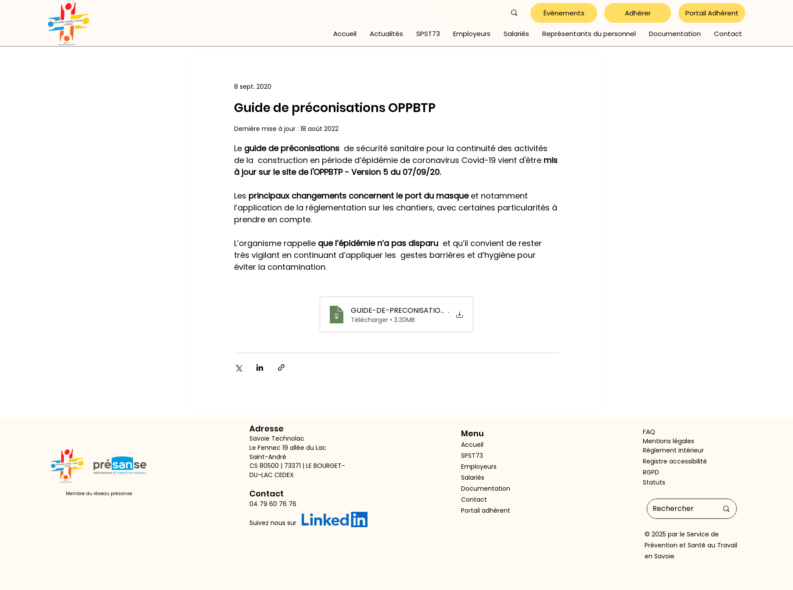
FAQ (649, 431)
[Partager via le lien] (281, 367)
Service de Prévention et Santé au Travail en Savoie (691, 545)
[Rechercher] (678, 508)
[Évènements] (563, 13)
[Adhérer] (637, 13)
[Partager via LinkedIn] (260, 367)
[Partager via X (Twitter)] (238, 367)
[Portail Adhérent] (711, 13)
